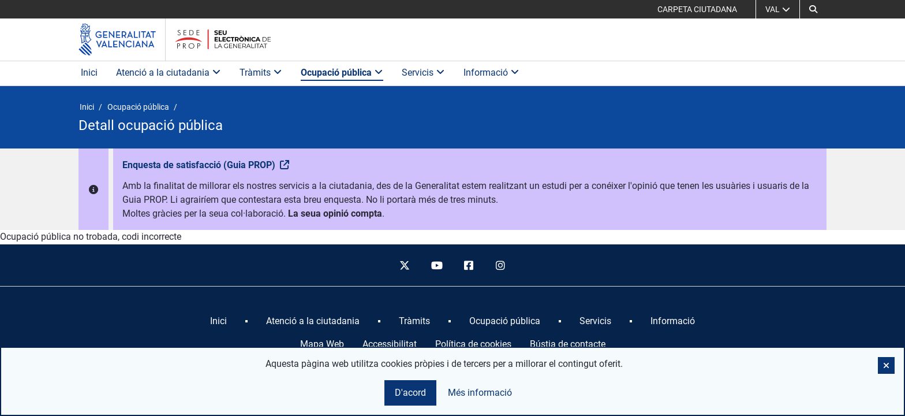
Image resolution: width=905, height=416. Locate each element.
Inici (89, 72)
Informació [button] (491, 72)
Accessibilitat (389, 344)
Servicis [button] (423, 72)
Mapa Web (322, 344)
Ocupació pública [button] (342, 72)
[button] (813, 9)
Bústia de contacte (567, 344)
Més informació (480, 392)
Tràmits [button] (261, 72)
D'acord (410, 392)
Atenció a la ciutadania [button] (168, 72)
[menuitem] (218, 321)
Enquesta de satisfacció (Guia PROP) (200, 164)
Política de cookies (473, 344)
